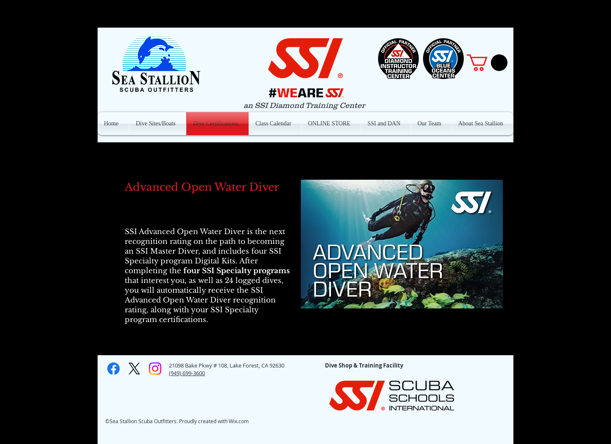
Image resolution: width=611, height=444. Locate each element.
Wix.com (239, 421)
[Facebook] (113, 368)
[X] (134, 368)
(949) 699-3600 (187, 373)
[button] (487, 62)
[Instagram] (155, 368)
